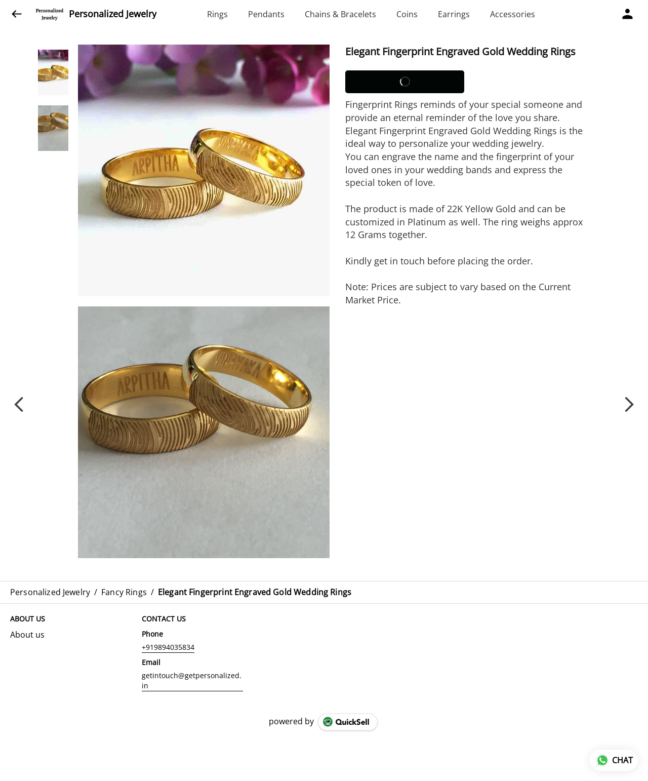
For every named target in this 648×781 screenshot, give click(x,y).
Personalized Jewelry (112, 14)
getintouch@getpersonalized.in (191, 680)
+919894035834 (168, 647)
